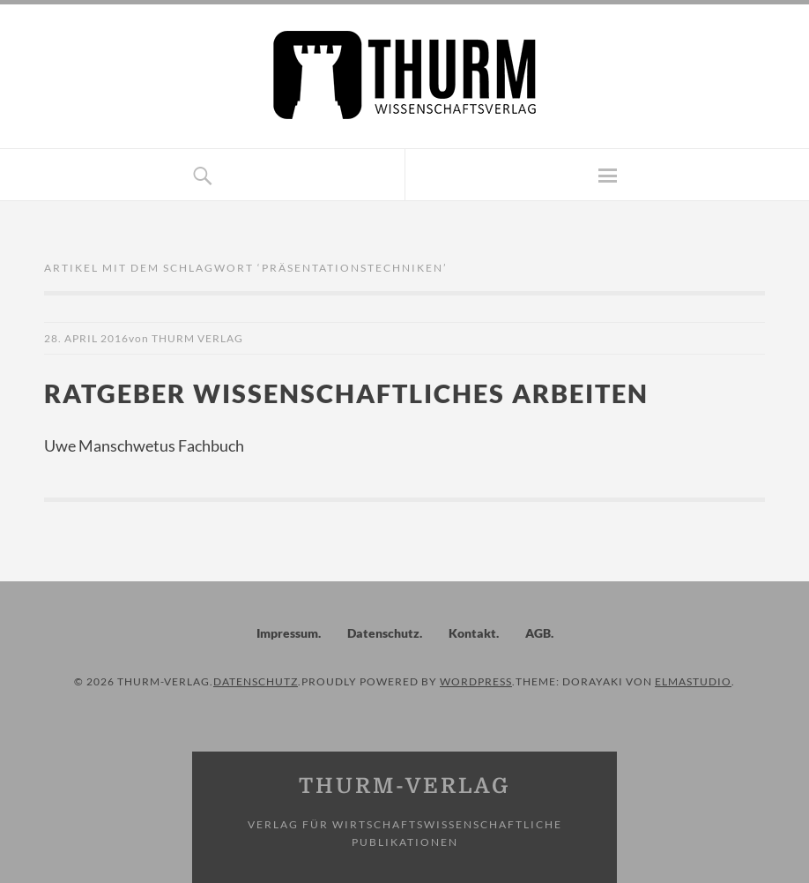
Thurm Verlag (197, 338)
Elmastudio (693, 681)
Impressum (287, 632)
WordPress (476, 681)
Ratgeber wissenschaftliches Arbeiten (346, 393)
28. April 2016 (86, 338)
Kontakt (472, 632)
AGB (538, 632)
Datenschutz (383, 632)
